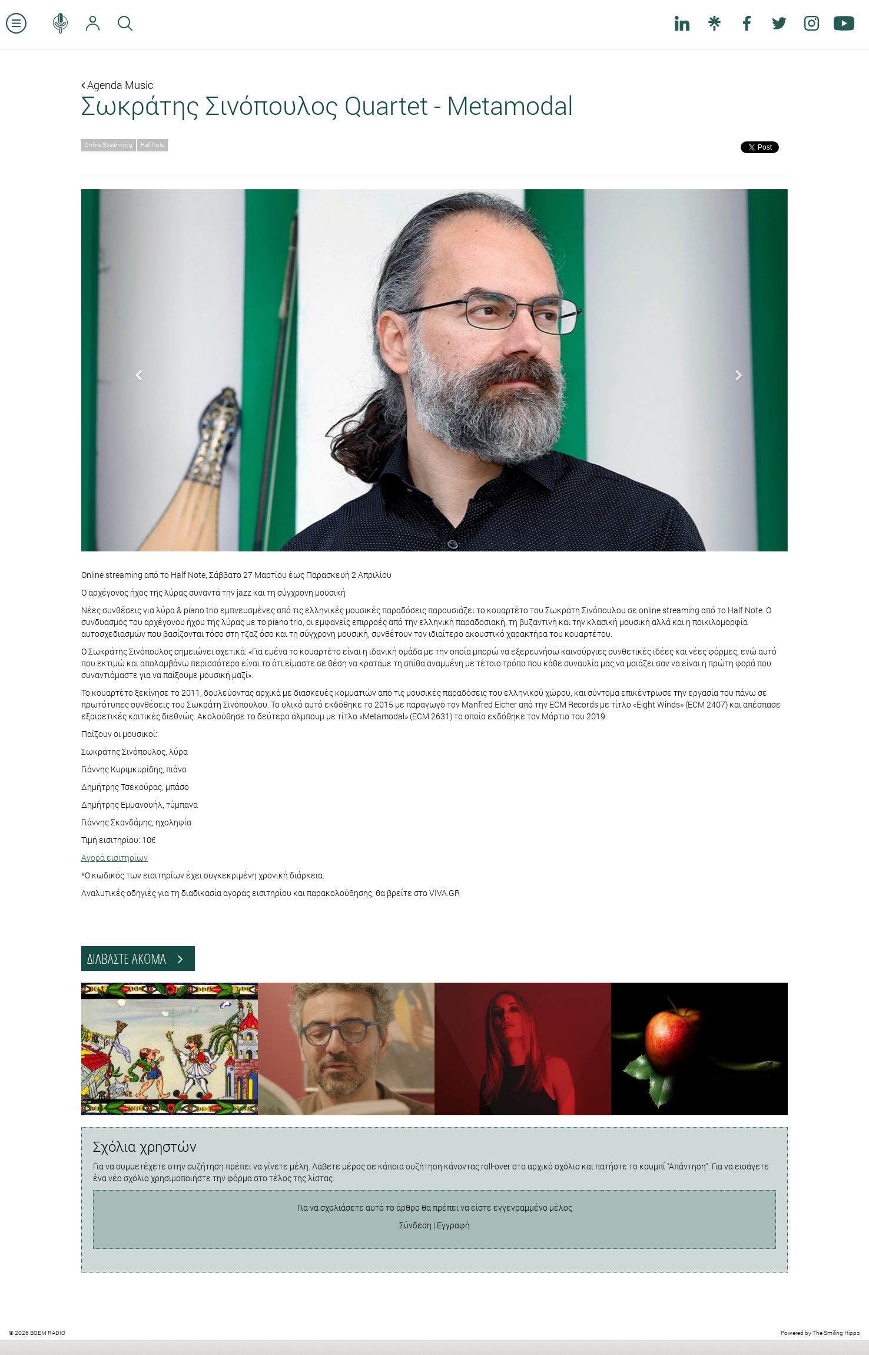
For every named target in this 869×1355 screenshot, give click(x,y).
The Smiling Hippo (836, 1333)
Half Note (152, 144)
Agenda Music (117, 85)
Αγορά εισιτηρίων (114, 857)
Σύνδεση (415, 1225)
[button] (134, 370)
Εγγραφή (453, 1225)
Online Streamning (108, 144)
